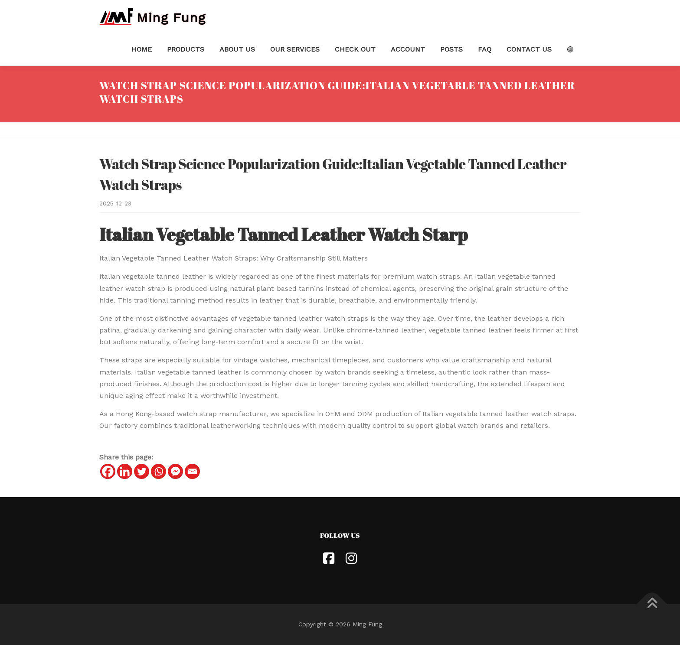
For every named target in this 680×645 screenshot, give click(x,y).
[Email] (192, 471)
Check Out (355, 49)
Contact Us (529, 49)
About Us (237, 49)
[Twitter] (141, 471)
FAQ (484, 49)
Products (185, 49)
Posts (451, 49)
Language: (570, 49)
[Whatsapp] (158, 471)
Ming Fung (171, 17)
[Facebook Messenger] (175, 471)
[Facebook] (107, 471)
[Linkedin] (124, 471)
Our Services (295, 49)
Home (141, 49)
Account (408, 49)
